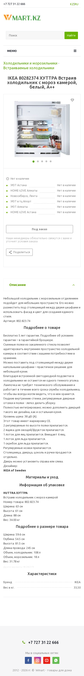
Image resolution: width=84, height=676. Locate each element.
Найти (71, 35)
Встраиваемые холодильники (28, 68)
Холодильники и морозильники (30, 63)
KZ (72, 4)
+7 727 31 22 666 (14, 3)
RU (76, 4)
